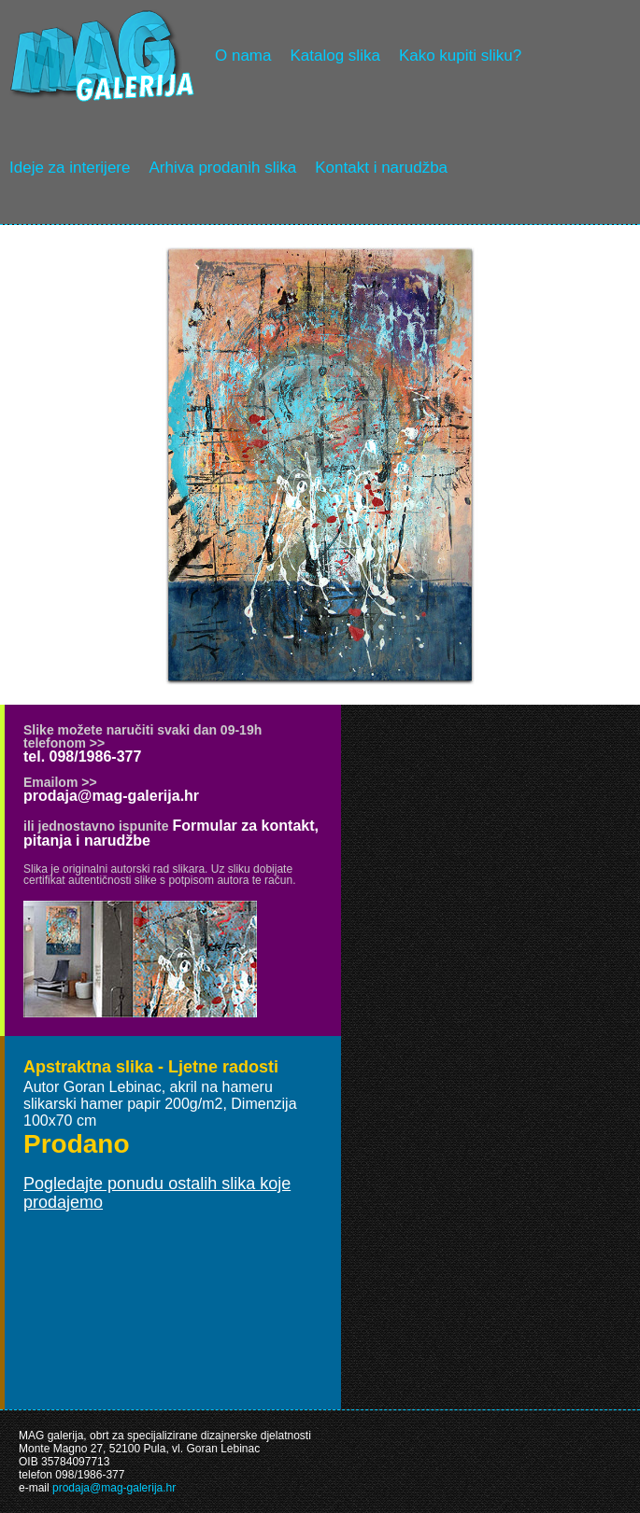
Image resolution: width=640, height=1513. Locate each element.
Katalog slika (334, 55)
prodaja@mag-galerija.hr (111, 796)
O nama (243, 55)
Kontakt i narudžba (381, 167)
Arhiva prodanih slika (222, 167)
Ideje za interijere (69, 167)
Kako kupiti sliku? (460, 55)
